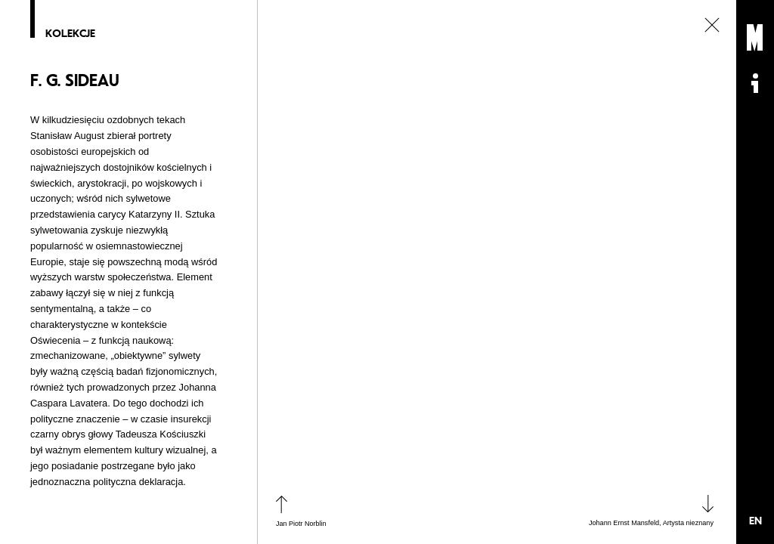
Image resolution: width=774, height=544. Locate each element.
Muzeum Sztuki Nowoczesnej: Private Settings (755, 37)
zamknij (712, 25)
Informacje (755, 83)
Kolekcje (70, 34)
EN (755, 521)
